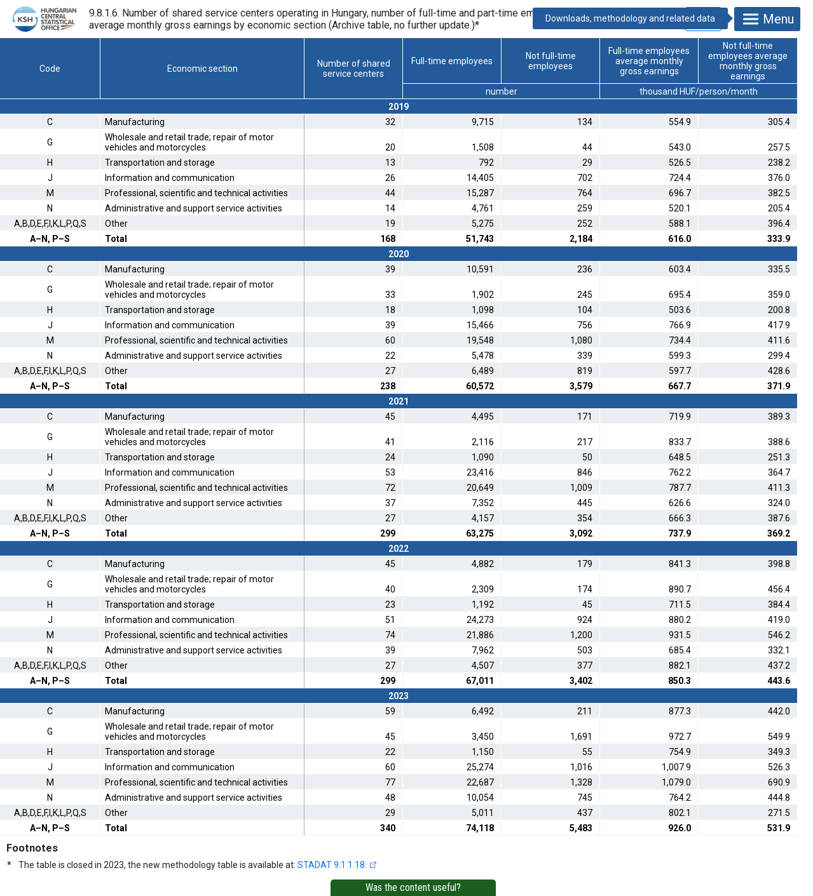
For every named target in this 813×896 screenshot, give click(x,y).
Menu (767, 19)
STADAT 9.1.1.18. (332, 865)
